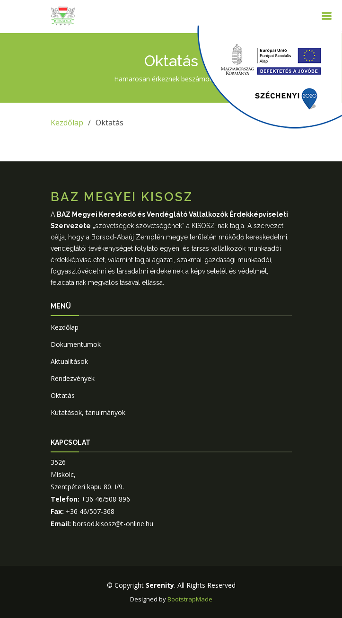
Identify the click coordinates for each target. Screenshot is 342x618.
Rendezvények (73, 378)
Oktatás (63, 395)
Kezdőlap (67, 122)
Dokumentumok (76, 344)
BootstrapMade (189, 599)
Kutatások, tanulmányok (88, 412)
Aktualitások (69, 361)
